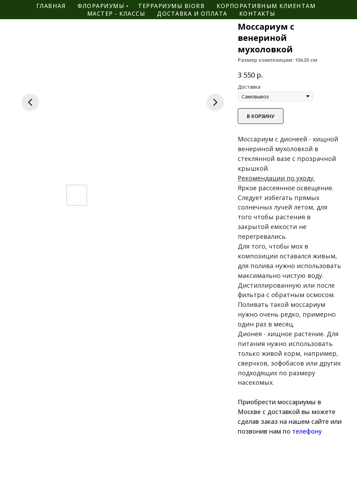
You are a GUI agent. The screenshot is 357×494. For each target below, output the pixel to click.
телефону (307, 431)
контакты (257, 13)
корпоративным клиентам (266, 6)
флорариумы (100, 6)
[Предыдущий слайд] (30, 102)
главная (51, 6)
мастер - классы (116, 13)
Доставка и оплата (192, 13)
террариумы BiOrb (171, 6)
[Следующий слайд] (215, 102)
